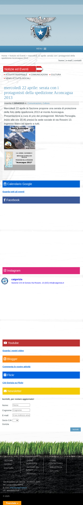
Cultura (56, 74)
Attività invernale (16, 74)
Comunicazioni (39, 74)
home (61, 60)
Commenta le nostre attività (16, 366)
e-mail (69, 60)
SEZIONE (8, 460)
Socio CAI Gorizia (7, 422)
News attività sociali (17, 78)
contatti (78, 60)
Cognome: (7, 410)
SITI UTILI (54, 471)
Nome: (5, 405)
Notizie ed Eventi (18, 56)
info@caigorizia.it (18, 488)
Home (4, 56)
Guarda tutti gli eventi (13, 191)
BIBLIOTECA (56, 467)
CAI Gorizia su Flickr (13, 383)
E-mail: (5, 415)
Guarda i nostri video (13, 350)
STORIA (8, 464)
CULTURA (9, 468)
